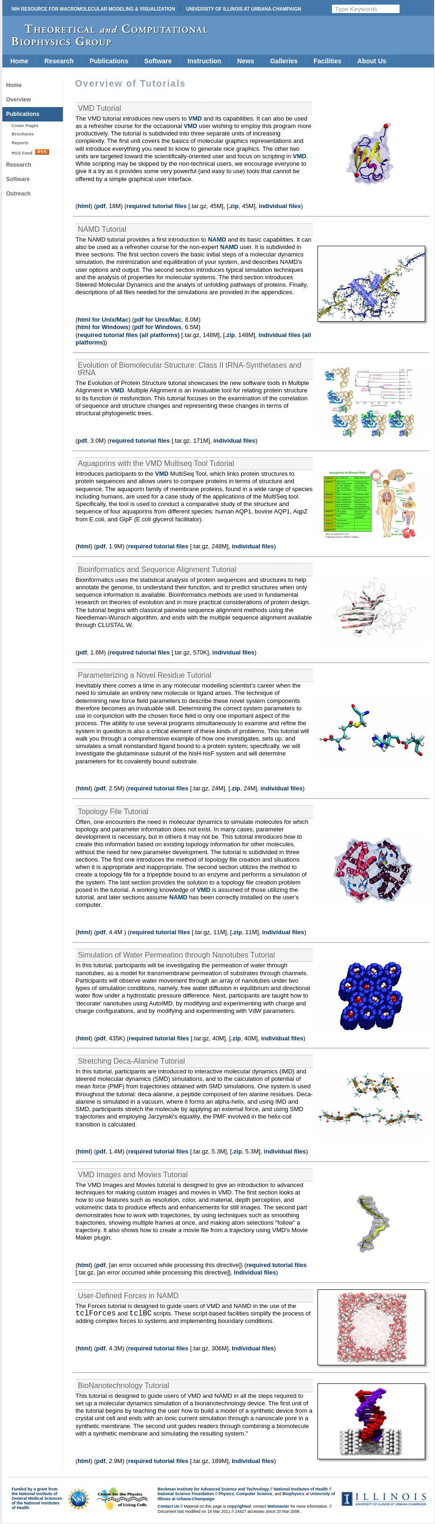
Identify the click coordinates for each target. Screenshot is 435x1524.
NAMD (217, 239)
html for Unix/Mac (102, 319)
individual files (280, 205)
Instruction (204, 61)
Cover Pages (25, 125)
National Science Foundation (186, 1493)
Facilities (327, 61)
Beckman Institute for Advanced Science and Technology (213, 1489)
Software (158, 61)
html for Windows (102, 327)
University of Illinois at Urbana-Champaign (243, 9)
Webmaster (278, 1506)
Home (19, 61)
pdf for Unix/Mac (158, 319)
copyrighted (238, 1506)
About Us (371, 61)
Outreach (18, 193)
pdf (100, 205)
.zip (233, 205)
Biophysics (293, 1493)
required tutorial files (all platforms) (128, 334)
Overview (18, 99)
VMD (195, 118)
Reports (20, 142)
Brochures (23, 133)
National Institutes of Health (301, 1489)
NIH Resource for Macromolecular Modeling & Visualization (93, 9)
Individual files (255, 1272)
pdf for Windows (158, 327)
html (83, 205)
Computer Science (254, 1493)
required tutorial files (156, 205)
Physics (226, 1493)
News (246, 61)
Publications (109, 61)
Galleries (283, 61)
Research (59, 61)
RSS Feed (30, 152)
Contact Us (168, 1506)
